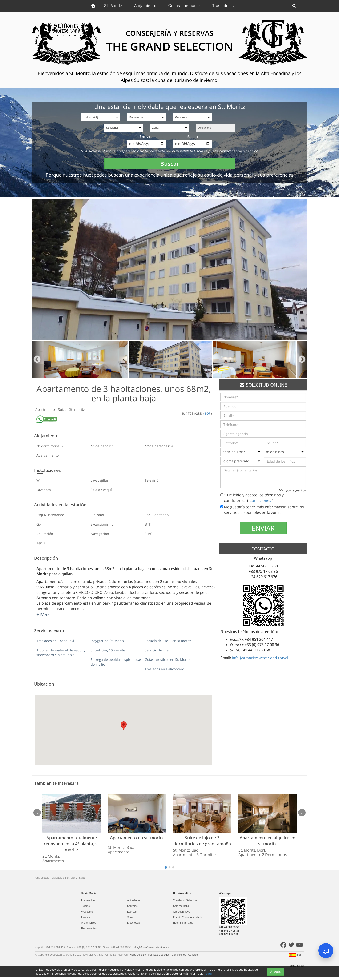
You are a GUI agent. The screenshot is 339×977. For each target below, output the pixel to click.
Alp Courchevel (182, 911)
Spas (130, 917)
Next (302, 359)
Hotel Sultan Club (183, 922)
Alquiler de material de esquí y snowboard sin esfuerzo (60, 652)
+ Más (43, 614)
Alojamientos (88, 922)
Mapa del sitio (138, 954)
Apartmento (45, 409)
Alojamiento (147, 6)
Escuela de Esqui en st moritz (168, 640)
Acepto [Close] (275, 971)
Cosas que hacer (186, 6)
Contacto (193, 954)
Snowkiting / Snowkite (108, 650)
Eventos (132, 911)
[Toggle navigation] (296, 6)
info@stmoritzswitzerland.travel (260, 657)
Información (88, 900)
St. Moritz (115, 6)
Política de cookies (159, 954)
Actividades (133, 900)
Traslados (223, 6)
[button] (124, 725)
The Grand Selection (185, 900)
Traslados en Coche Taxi (55, 640)
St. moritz (77, 409)
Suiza (62, 409)
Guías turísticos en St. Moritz (167, 659)
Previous (37, 359)
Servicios (132, 906)
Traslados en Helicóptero (164, 669)
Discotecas (133, 922)
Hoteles (85, 917)
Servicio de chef (157, 650)
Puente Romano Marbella (187, 917)
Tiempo (85, 906)
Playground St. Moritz (108, 640)
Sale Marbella (181, 906)
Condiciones (260, 500)
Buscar (169, 163)
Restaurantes (89, 928)
